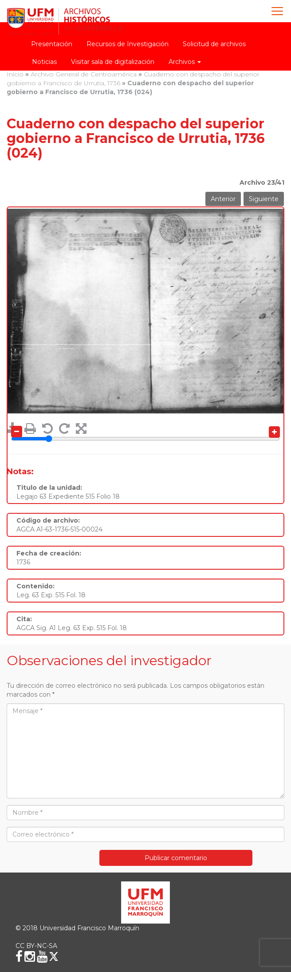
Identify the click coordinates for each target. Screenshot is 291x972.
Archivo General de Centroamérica (84, 74)
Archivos (185, 62)
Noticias (44, 62)
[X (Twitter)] (53, 956)
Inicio (15, 74)
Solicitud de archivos (214, 44)
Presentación (51, 44)
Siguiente (264, 199)
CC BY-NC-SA (36, 946)
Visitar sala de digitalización (112, 62)
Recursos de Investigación (128, 44)
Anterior (223, 199)
